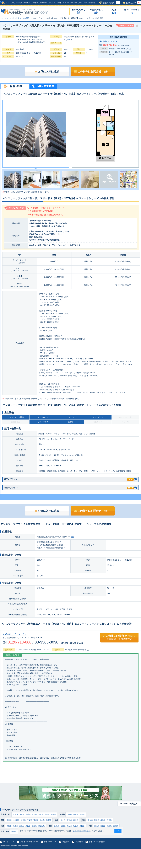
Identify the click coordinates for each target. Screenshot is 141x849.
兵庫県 (15, 826)
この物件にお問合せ (92, 71)
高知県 (109, 826)
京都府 (21, 826)
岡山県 (69, 826)
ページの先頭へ (130, 803)
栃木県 (42, 820)
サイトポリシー (50, 842)
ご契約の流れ (96, 10)
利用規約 (79, 842)
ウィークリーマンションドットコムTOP (14, 18)
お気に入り (133, 2)
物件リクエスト (132, 10)
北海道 (15, 814)
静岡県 (96, 820)
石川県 (69, 820)
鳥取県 (75, 826)
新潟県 (82, 814)
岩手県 (28, 814)
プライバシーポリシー (29, 842)
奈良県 (28, 826)
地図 (69, 39)
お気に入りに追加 (47, 71)
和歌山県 (41, 826)
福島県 (53, 814)
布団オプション (69, 487)
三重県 (109, 820)
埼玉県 (23, 820)
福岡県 (13, 831)
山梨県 (69, 814)
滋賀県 (34, 826)
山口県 (63, 826)
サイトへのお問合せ (97, 842)
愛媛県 (103, 826)
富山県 (75, 820)
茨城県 (35, 820)
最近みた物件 (111, 2)
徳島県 (115, 826)
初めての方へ (78, 10)
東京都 (9, 820)
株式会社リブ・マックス (108, 41)
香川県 (96, 826)
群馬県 (48, 820)
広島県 (56, 826)
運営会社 (65, 842)
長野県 (75, 814)
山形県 (47, 814)
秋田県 (34, 814)
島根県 (82, 826)
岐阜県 (103, 820)
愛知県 (90, 820)
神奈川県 (16, 820)
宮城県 (40, 814)
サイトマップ (8, 842)
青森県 (21, 814)
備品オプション (69, 479)
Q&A (114, 10)
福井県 (63, 820)
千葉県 (29, 820)
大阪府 (9, 826)
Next (64, 134)
